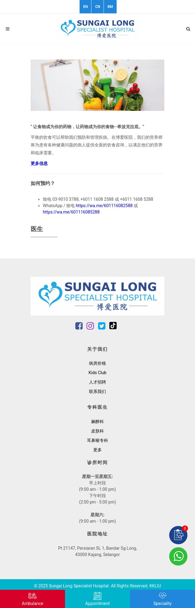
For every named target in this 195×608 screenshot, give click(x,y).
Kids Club (98, 372)
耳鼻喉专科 (97, 440)
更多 (97, 449)
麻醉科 (97, 421)
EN (85, 7)
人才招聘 (97, 382)
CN (97, 7)
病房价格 (97, 363)
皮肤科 (97, 431)
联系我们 (97, 391)
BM (110, 7)
